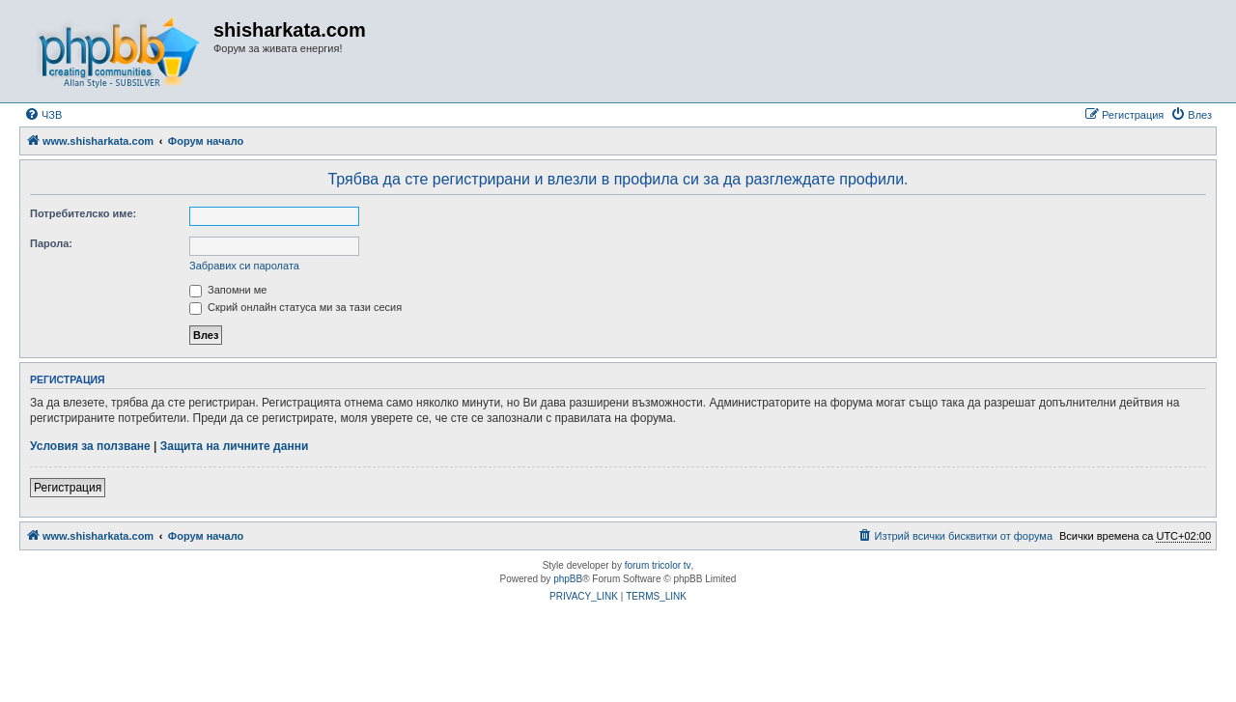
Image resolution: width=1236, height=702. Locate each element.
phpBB (567, 579)
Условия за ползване (90, 446)
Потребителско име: (83, 213)
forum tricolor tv (658, 565)
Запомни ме (228, 289)
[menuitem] (43, 114)
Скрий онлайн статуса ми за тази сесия (295, 307)
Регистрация (67, 487)
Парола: (51, 243)
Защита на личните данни (234, 446)
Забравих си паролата (244, 265)
